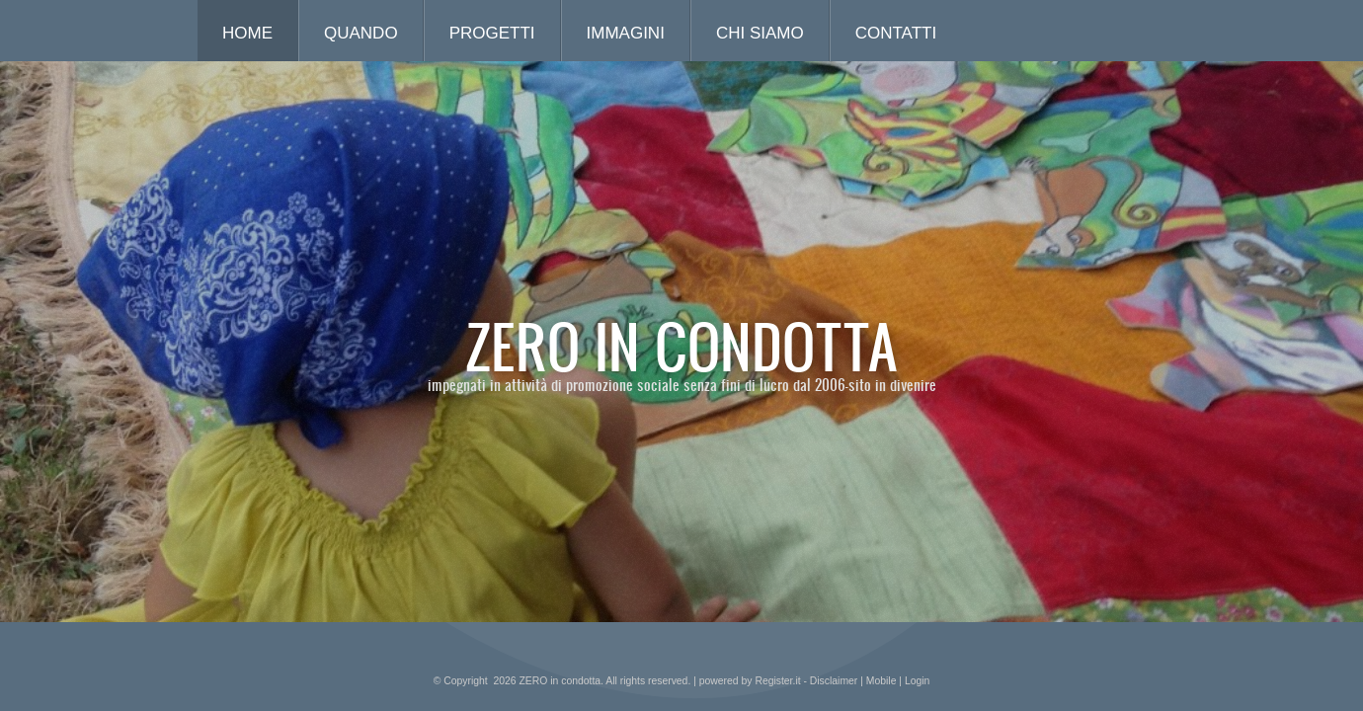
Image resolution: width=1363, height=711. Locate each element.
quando (361, 33)
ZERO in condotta (682, 345)
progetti (492, 33)
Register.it (777, 680)
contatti (895, 33)
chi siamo (760, 33)
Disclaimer (834, 680)
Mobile (881, 680)
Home (247, 33)
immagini (626, 33)
